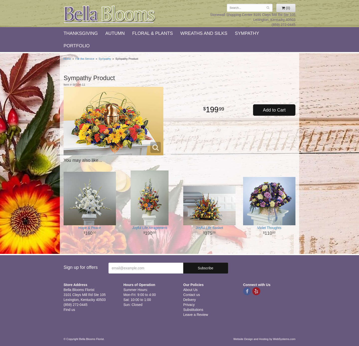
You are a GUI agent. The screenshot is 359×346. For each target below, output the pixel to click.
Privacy (189, 305)
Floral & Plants (152, 33)
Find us (69, 310)
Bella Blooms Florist (110, 14)
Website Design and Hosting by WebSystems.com (264, 339)
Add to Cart (274, 110)
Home (67, 58)
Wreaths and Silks (203, 33)
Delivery (189, 300)
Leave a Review (195, 315)
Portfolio (77, 45)
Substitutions (193, 310)
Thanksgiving (81, 33)
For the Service (84, 58)
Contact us (191, 295)
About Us (190, 290)
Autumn (115, 33)
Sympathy (247, 33)
